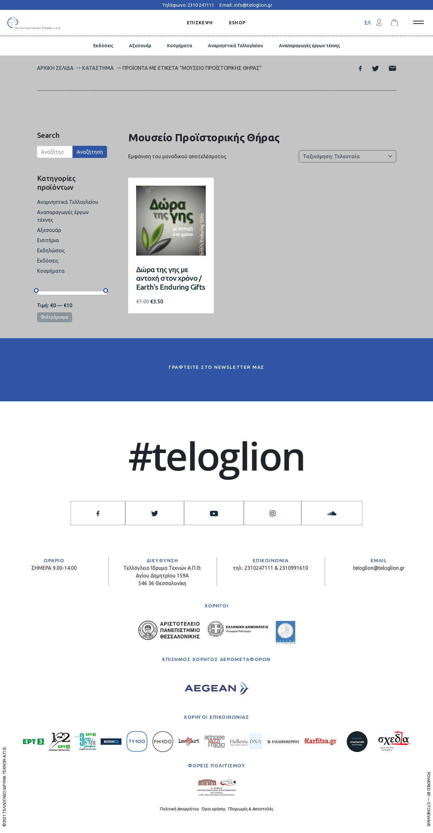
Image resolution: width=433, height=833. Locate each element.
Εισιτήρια (48, 240)
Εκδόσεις (103, 45)
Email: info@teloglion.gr (245, 5)
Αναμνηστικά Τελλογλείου (235, 45)
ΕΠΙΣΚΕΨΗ (200, 22)
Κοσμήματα (179, 45)
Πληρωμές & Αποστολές (250, 809)
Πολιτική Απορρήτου (179, 809)
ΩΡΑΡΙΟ (54, 560)
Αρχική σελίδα (55, 68)
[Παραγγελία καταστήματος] (347, 156)
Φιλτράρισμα (54, 317)
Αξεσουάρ (140, 45)
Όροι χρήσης (214, 809)
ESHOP (237, 22)
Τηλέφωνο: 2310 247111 (188, 5)
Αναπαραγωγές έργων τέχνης (309, 45)
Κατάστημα (98, 68)
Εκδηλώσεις (51, 250)
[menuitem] (367, 22)
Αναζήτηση (90, 152)
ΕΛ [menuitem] (368, 23)
